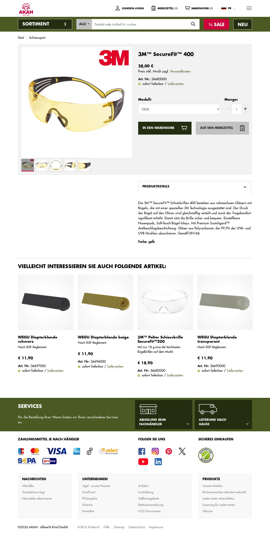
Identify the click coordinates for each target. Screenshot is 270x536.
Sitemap (119, 527)
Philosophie (89, 498)
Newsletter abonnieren (37, 498)
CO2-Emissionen (149, 511)
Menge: (231, 99)
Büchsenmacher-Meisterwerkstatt (224, 492)
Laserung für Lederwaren (218, 505)
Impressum (156, 527)
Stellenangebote (148, 498)
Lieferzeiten (176, 84)
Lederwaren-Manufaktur (218, 498)
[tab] (194, 187)
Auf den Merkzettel (216, 128)
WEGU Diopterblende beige (103, 337)
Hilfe (106, 527)
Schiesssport (37, 38)
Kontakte (88, 511)
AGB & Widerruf (88, 527)
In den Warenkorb (158, 128)
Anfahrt (143, 486)
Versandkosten (180, 71)
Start (21, 38)
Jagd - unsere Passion (96, 486)
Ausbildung (145, 492)
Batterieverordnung (150, 505)
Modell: (144, 99)
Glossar (207, 511)
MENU (249, 7)
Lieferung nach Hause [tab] (212, 422)
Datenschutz (137, 527)
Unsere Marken (212, 486)
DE (229, 8)
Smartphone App (33, 492)
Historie (87, 505)
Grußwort (88, 492)
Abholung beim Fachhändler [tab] (152, 422)
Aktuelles (28, 486)
